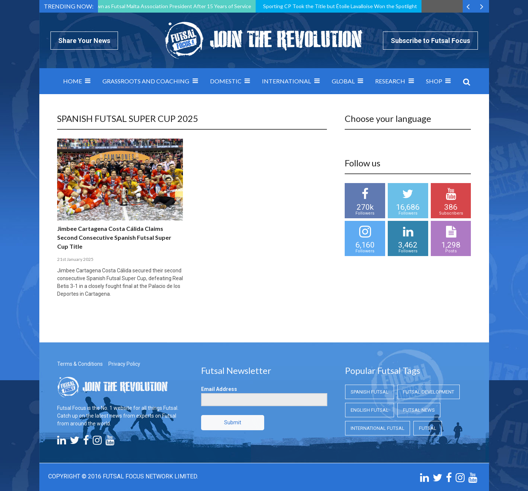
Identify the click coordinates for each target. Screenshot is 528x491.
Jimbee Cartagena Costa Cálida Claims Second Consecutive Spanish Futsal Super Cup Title (114, 237)
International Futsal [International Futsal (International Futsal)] (377, 428)
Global (343, 80)
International (286, 80)
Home (72, 80)
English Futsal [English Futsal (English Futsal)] (369, 410)
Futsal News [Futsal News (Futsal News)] (419, 410)
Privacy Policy (124, 364)
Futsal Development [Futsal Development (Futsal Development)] (428, 392)
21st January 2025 (75, 259)
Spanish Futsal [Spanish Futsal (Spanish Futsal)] (369, 392)
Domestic (226, 80)
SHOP (434, 80)
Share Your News (84, 40)
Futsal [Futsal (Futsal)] (427, 428)
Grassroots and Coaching (145, 80)
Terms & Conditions (80, 364)
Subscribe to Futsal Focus (430, 40)
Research (390, 80)
